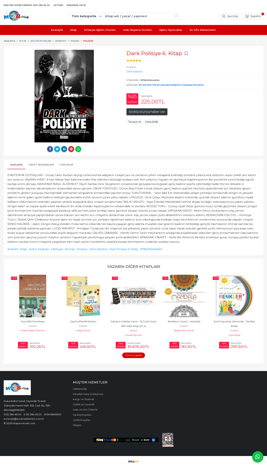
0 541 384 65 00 (33, 414)
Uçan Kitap (234, 335)
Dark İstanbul (98, 249)
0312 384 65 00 (12, 414)
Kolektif (12, 249)
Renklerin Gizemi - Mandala (184, 321)
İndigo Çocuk (83, 330)
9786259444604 (151, 249)
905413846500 (52, 414)
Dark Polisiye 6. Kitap (123, 249)
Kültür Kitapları (158, 85)
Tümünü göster (133, 355)
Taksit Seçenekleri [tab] (41, 164)
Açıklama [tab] (16, 164)
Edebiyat (176, 85)
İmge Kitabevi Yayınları (32, 330)
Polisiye (198, 85)
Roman (187, 85)
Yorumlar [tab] (66, 164)
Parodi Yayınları (133, 335)
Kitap (142, 85)
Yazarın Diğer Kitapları (133, 266)
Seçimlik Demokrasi (32, 321)
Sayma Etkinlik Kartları (83, 321)
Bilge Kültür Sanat (184, 330)
